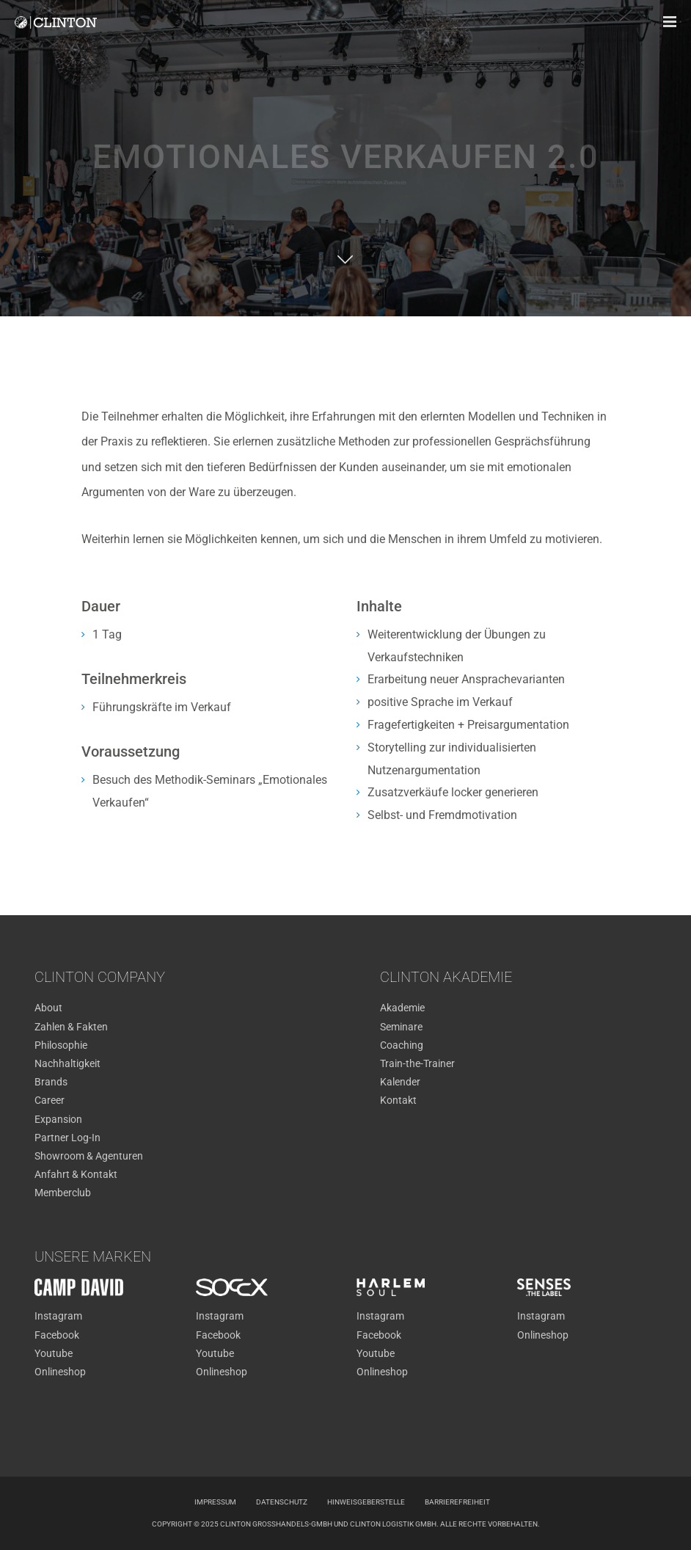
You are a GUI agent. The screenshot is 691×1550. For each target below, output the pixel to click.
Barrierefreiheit (457, 1502)
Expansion (58, 1119)
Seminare (401, 1027)
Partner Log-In (67, 1137)
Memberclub (62, 1192)
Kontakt (398, 1100)
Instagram (58, 1316)
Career (49, 1100)
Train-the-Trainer (417, 1063)
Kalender (400, 1082)
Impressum (215, 1502)
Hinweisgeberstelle (366, 1502)
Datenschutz (281, 1502)
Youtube (53, 1353)
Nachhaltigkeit (67, 1063)
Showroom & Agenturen (88, 1156)
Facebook (56, 1335)
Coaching (401, 1045)
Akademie (402, 1008)
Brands (50, 1082)
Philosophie (60, 1045)
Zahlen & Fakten (71, 1027)
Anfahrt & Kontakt (75, 1174)
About (48, 1008)
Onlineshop (60, 1372)
